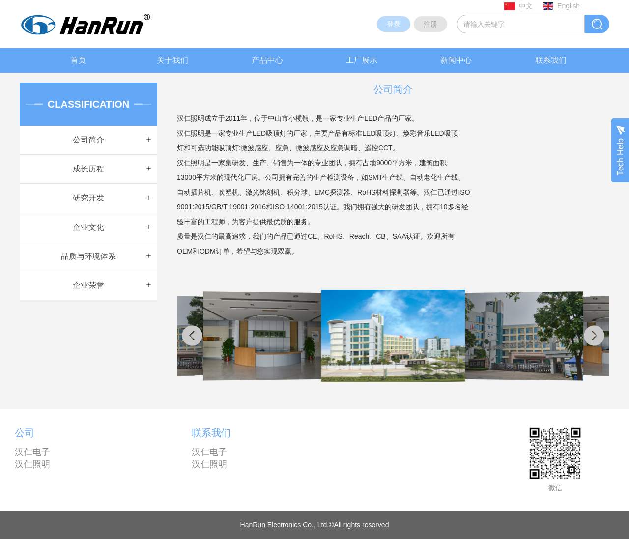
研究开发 (88, 198)
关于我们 (172, 60)
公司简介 (88, 140)
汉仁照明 (32, 464)
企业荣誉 (88, 285)
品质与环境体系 (88, 256)
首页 (78, 60)
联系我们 (551, 60)
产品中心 (267, 60)
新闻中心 (456, 60)
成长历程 (88, 169)
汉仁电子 (32, 452)
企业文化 (88, 227)
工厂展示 (361, 60)
